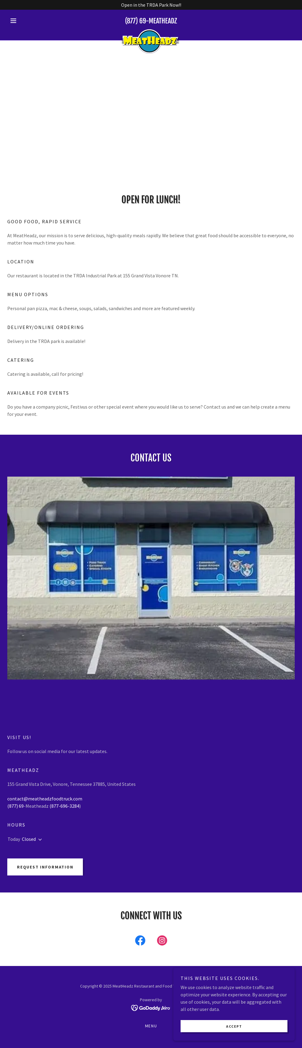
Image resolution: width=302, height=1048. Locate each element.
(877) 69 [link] (135, 21)
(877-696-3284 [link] (64, 806)
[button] (28, 21)
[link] (151, 31)
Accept (234, 1026)
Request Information (45, 867)
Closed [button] (29, 839)
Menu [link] (151, 1026)
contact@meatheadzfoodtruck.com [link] (44, 799)
